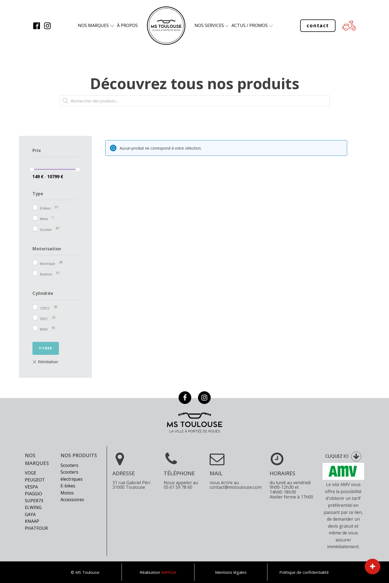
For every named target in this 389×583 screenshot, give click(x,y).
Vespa (31, 487)
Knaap (32, 521)
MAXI (44, 329)
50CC (44, 318)
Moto (44, 219)
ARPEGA (168, 572)
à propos (127, 25)
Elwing (33, 507)
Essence (46, 274)
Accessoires (72, 500)
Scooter (46, 229)
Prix (36, 150)
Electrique (47, 263)
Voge (30, 473)
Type (37, 194)
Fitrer (45, 348)
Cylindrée (42, 293)
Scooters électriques (72, 475)
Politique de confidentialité (304, 572)
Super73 (34, 501)
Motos (67, 493)
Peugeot (35, 480)
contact (318, 25)
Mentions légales (231, 572)
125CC (45, 308)
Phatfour (36, 528)
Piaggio (33, 494)
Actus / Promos (250, 25)
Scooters (69, 465)
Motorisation (46, 249)
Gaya (30, 514)
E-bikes (45, 208)
